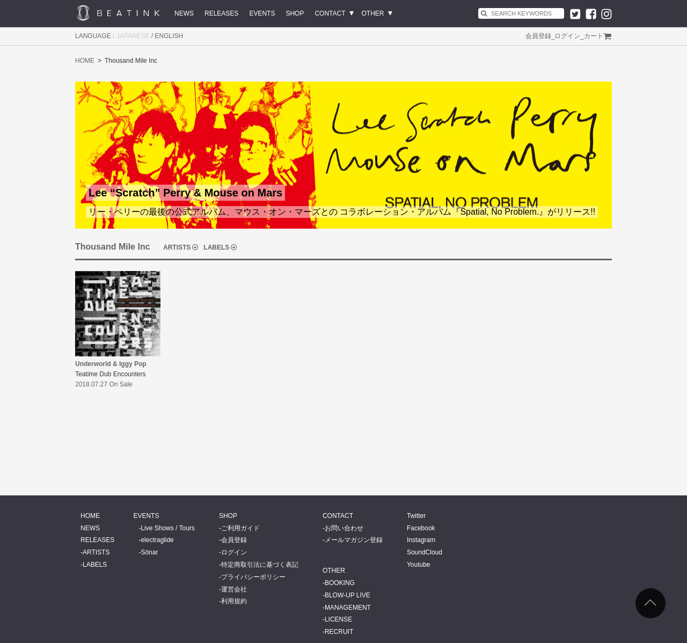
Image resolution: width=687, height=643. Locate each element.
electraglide (157, 540)
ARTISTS (177, 247)
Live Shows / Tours (168, 528)
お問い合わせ (344, 528)
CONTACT (330, 13)
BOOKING (340, 583)
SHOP (295, 13)
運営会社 (234, 589)
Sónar (149, 552)
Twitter (416, 516)
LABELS (216, 247)
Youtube (418, 564)
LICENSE (338, 619)
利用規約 (234, 601)
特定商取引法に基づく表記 (259, 564)
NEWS (184, 13)
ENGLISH (169, 36)
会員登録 (538, 36)
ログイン (567, 36)
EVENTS (262, 13)
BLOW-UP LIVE (347, 595)
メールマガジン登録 (354, 540)
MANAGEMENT (348, 607)
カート (593, 36)
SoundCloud (424, 552)
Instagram (421, 540)
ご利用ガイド (240, 528)
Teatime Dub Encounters (110, 374)
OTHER (373, 13)
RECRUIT (339, 631)
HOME (84, 60)
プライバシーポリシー (253, 577)
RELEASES (221, 13)
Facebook (421, 528)
